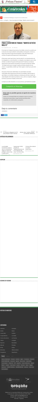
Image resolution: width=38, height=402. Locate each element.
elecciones (4, 367)
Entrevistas (2, 349)
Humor (13, 330)
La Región (6, 20)
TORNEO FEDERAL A (11, 367)
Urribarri (7, 365)
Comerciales (3, 333)
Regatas (31, 365)
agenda (17, 361)
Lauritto (18, 365)
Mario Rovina (22, 361)
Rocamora (32, 359)
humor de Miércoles (26, 363)
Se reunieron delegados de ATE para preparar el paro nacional (11, 132)
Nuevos (8, 356)
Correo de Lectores (4, 338)
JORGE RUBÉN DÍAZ (5, 361)
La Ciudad (14, 335)
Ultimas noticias (15, 349)
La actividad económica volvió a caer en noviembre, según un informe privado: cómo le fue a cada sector (7, 150)
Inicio (1, 20)
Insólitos (13, 333)
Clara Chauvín (12, 365)
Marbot (3, 365)
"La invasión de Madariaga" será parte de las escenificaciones (15, 17)
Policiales (14, 345)
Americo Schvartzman (6, 359)
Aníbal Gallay (28, 361)
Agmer (22, 359)
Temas (3, 356)
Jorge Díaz (19, 363)
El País (1, 347)
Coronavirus (26, 359)
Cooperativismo (3, 335)
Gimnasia (13, 359)
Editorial (2, 345)
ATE (15, 363)
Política (13, 347)
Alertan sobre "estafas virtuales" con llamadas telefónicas (27, 132)
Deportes (2, 342)
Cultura (1, 340)
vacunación (13, 361)
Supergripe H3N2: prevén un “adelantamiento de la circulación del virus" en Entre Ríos (19, 149)
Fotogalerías (3, 352)
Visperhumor (14, 352)
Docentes (23, 365)
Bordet (32, 363)
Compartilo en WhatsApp (14, 86)
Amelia (1, 330)
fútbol (27, 365)
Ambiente (2, 328)
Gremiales (14, 328)
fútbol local (31, 367)
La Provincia (14, 338)
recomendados (5, 363)
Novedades (14, 342)
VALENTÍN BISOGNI (19, 367)
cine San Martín (5, 369)
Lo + (12, 356)
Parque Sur (11, 363)
